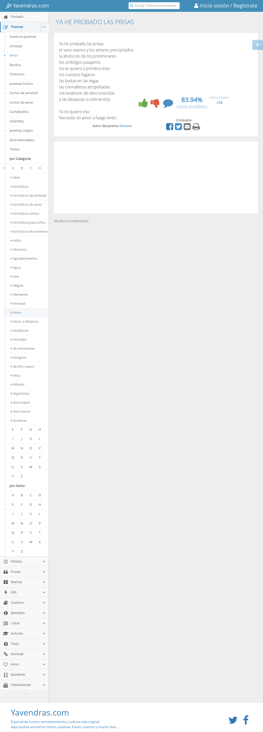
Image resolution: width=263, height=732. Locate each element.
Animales (19, 339)
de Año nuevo (22, 366)
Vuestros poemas (23, 36)
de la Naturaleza (22, 140)
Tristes (15, 149)
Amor (10, 55)
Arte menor (20, 411)
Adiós (16, 240)
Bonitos (15, 64)
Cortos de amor (21, 102)
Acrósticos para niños (28, 222)
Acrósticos (20, 186)
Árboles (17, 384)
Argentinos (20, 393)
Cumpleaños (19, 111)
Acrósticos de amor (26, 204)
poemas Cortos (21, 83)
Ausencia (18, 420)
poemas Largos (21, 130)
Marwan (126, 125)
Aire (15, 276)
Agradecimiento (24, 258)
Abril (15, 177)
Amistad (16, 46)
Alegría (17, 285)
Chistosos (17, 74)
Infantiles (17, 121)
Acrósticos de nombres (29, 231)
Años (16, 375)
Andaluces (20, 330)
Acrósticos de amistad (28, 195)
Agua (16, 267)
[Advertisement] (156, 177)
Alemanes (19, 294)
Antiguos (18, 357)
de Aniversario (23, 348)
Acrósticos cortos (25, 213)
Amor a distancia (24, 321)
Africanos (19, 249)
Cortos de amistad (23, 93)
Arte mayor (20, 402)
